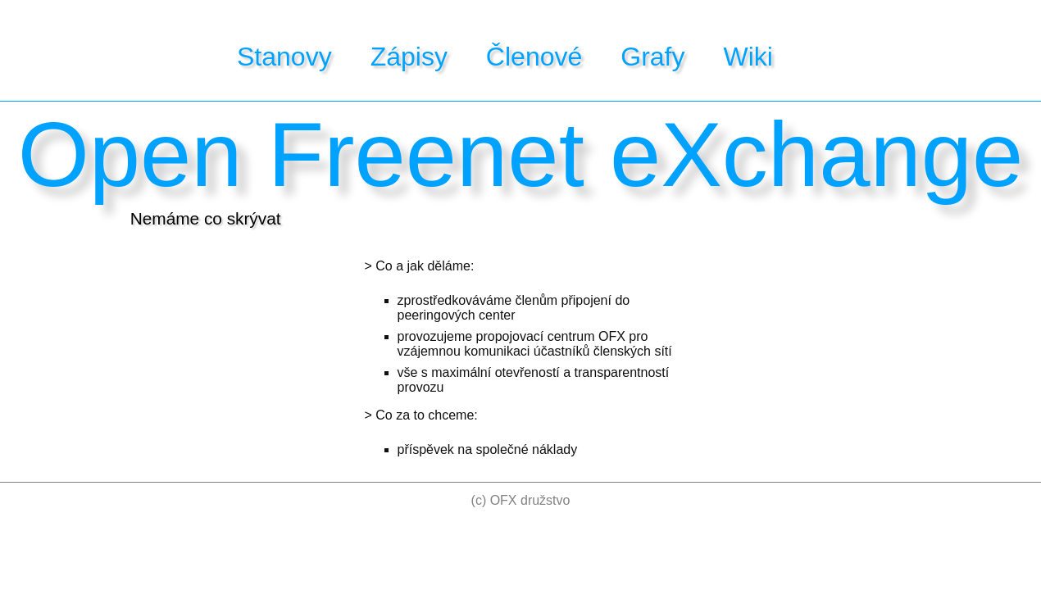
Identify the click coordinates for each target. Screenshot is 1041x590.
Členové (534, 56)
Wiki (747, 56)
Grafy (652, 56)
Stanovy (284, 56)
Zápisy (409, 56)
